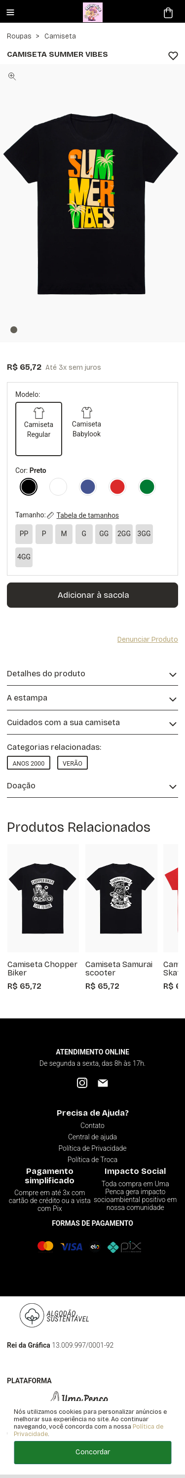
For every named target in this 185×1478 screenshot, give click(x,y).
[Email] (103, 1083)
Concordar (92, 1452)
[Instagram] (82, 1083)
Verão (72, 763)
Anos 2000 (28, 763)
